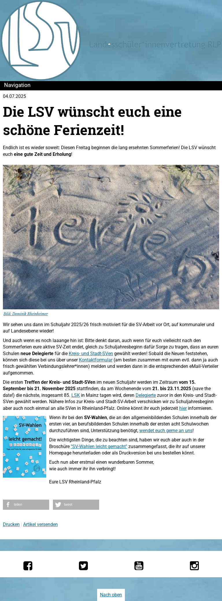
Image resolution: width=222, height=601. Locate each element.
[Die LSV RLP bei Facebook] (27, 565)
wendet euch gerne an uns (166, 430)
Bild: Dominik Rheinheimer (25, 314)
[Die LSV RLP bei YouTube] (138, 565)
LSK (75, 395)
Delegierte (146, 395)
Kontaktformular (95, 360)
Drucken (11, 524)
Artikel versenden (40, 524)
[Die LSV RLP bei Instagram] (194, 565)
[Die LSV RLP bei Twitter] (83, 565)
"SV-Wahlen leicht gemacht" (99, 446)
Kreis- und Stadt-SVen (91, 353)
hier (183, 408)
